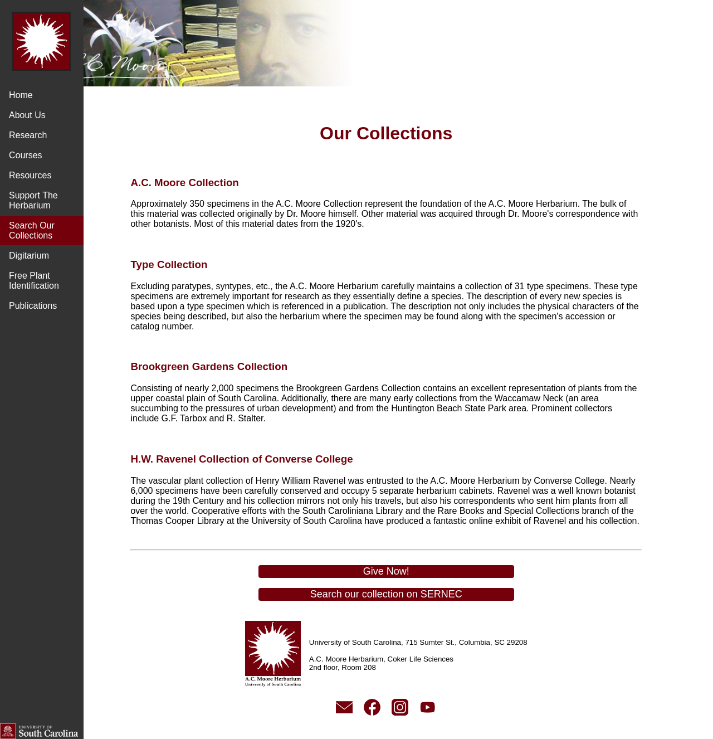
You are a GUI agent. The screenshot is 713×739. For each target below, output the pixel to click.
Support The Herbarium (33, 200)
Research (28, 135)
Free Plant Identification (34, 280)
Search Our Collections (32, 230)
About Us (27, 115)
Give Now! (398, 581)
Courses (25, 155)
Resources (30, 175)
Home (21, 95)
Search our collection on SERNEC (398, 604)
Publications (33, 305)
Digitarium (29, 255)
